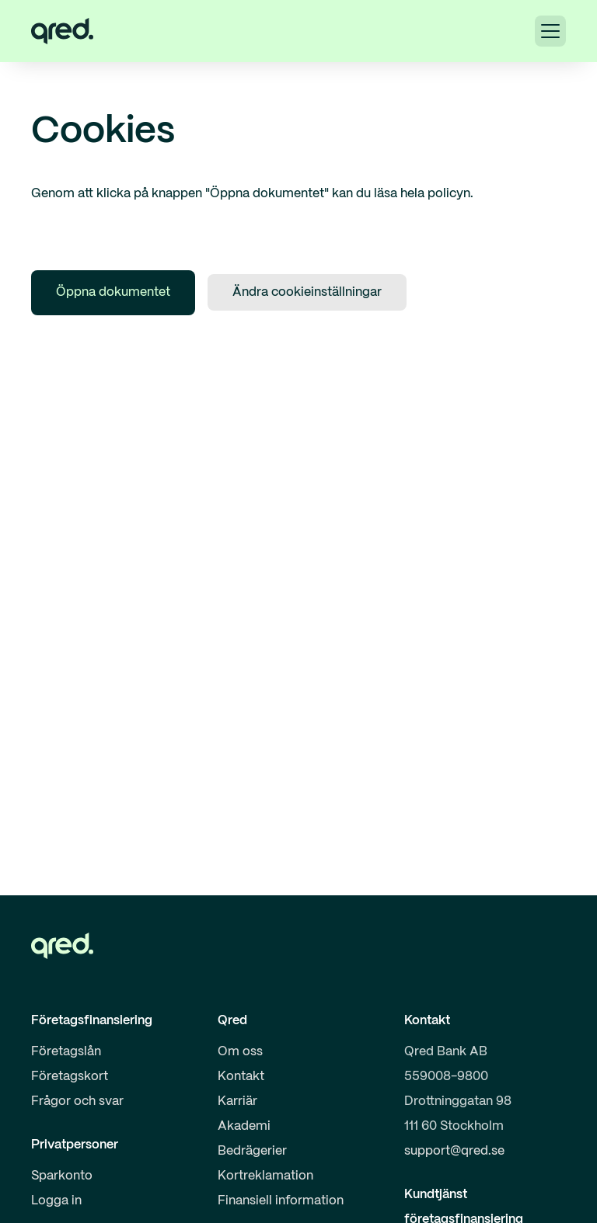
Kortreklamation (265, 1176)
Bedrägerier (252, 1151)
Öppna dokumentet (113, 292)
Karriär (237, 1101)
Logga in (56, 1201)
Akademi (244, 1126)
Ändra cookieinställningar (307, 292)
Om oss (240, 1052)
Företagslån (66, 1052)
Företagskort (69, 1076)
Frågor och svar (77, 1101)
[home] (62, 31)
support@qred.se (454, 1151)
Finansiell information (281, 1201)
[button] (550, 31)
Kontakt (241, 1076)
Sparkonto (62, 1176)
